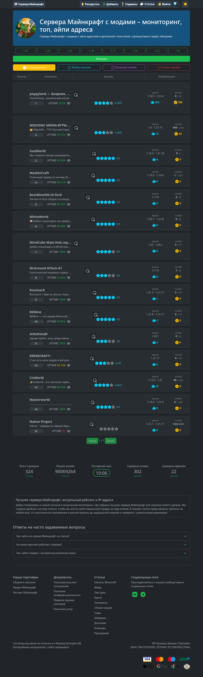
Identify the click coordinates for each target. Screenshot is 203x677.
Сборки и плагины (24, 582)
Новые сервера (168, 67)
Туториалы (101, 602)
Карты (98, 597)
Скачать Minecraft (105, 582)
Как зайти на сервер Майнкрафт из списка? (42, 536)
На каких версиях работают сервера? (39, 544)
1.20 (47, 51)
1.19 (69, 51)
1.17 (113, 51)
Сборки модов (103, 608)
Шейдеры (100, 618)
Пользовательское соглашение (65, 584)
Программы (101, 633)
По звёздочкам (34, 67)
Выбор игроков (79, 67)
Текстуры (99, 592)
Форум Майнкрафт (24, 587)
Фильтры (101, 59)
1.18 (91, 51)
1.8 (178, 51)
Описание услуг (63, 609)
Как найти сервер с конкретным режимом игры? (46, 553)
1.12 (156, 51)
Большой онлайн (124, 67)
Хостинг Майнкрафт (25, 592)
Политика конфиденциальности (67, 593)
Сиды (97, 613)
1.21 (25, 51)
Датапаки (100, 623)
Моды (98, 587)
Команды (100, 628)
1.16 (135, 51)
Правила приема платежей (64, 602)
